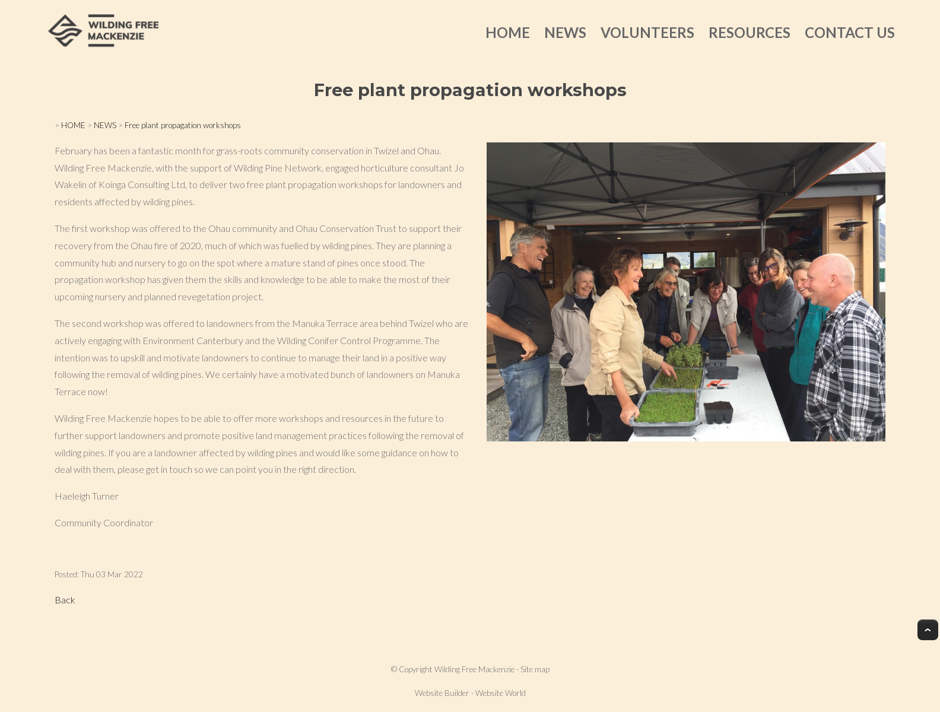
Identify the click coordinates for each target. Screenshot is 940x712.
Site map (535, 669)
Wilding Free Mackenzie (474, 669)
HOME (507, 32)
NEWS (565, 32)
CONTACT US (850, 32)
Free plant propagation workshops (183, 125)
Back (65, 599)
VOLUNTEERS (647, 32)
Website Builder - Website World (470, 693)
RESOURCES (749, 32)
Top (927, 629)
